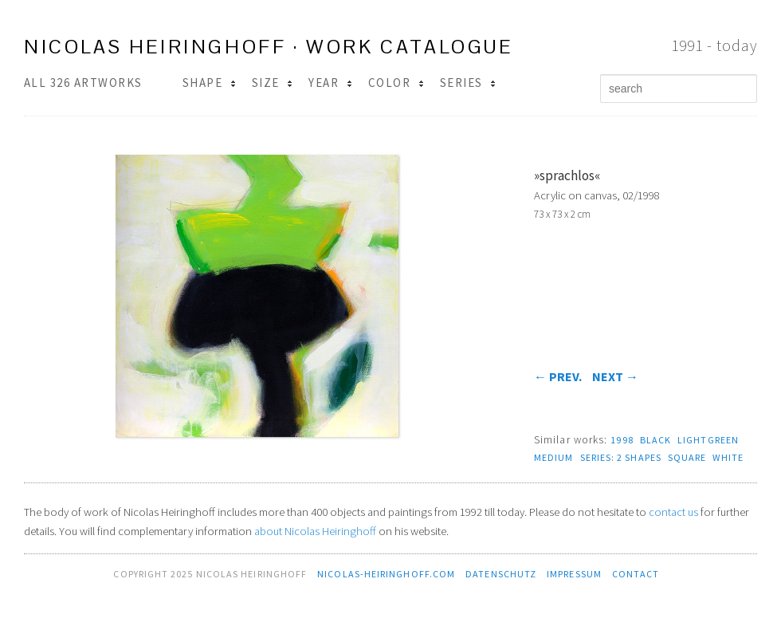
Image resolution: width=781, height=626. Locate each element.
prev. (558, 376)
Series (468, 82)
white (727, 457)
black (655, 440)
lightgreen (708, 440)
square (687, 457)
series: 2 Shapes (620, 457)
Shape (209, 82)
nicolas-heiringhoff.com (386, 574)
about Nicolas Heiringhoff (315, 531)
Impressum (574, 574)
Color (396, 82)
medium (554, 457)
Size (272, 82)
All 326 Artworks (83, 82)
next (615, 376)
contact (636, 574)
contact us (673, 512)
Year (329, 82)
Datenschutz (500, 574)
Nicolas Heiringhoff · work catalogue (268, 46)
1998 (621, 440)
